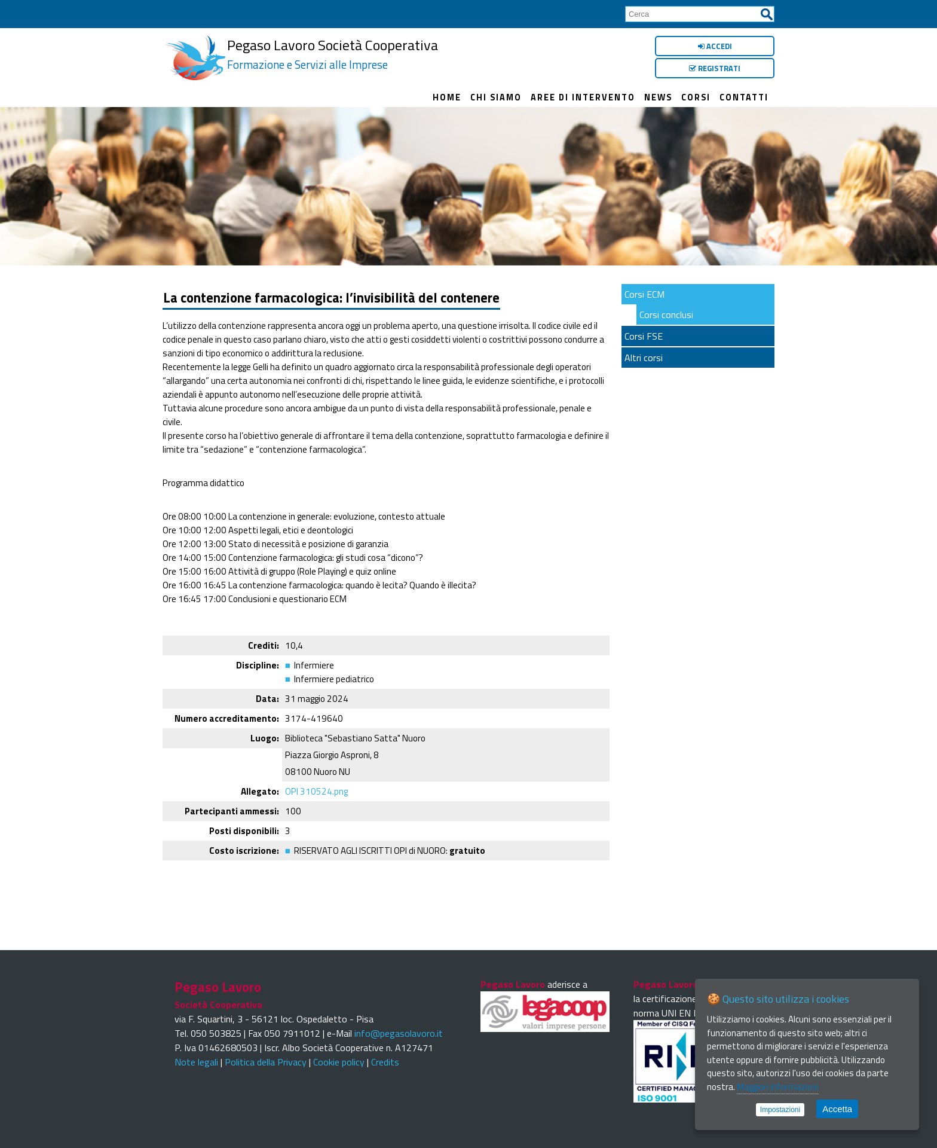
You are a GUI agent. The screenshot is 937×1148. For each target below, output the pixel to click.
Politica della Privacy (266, 1062)
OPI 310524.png (316, 791)
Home (447, 97)
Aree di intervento (583, 97)
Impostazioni (780, 1110)
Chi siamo (496, 97)
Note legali (196, 1062)
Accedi (715, 46)
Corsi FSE (643, 336)
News (658, 97)
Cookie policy (339, 1062)
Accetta (837, 1109)
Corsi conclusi (666, 314)
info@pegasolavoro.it (398, 1033)
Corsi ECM (644, 294)
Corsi (696, 97)
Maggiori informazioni (778, 1087)
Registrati (714, 68)
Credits (385, 1062)
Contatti (743, 97)
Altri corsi (643, 357)
